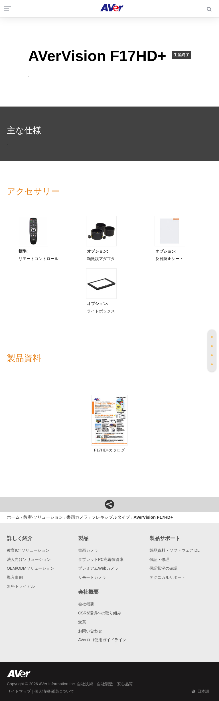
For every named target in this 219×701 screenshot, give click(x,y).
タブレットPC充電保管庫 (100, 559)
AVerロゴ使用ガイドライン (102, 639)
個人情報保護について (54, 691)
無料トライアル (21, 586)
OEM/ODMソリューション (30, 568)
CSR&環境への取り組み (99, 613)
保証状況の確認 (163, 568)
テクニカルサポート (167, 577)
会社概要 (86, 604)
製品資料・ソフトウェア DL (174, 550)
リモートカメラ (92, 577)
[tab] (212, 337)
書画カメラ (88, 550)
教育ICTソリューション (28, 550)
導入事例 (15, 577)
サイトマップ (19, 691)
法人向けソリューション (29, 559)
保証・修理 (159, 559)
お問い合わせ (90, 631)
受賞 (82, 622)
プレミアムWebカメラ (98, 568)
